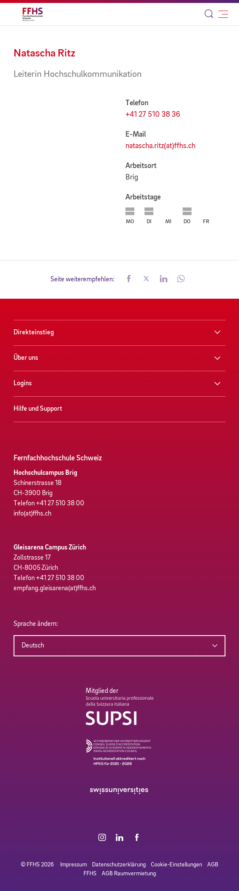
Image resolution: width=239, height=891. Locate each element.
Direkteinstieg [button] (34, 332)
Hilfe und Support (38, 409)
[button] (129, 280)
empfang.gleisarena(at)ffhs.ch (55, 588)
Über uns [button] (26, 358)
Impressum (73, 865)
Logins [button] (23, 383)
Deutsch (33, 645)
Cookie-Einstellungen (176, 865)
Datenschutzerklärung (119, 865)
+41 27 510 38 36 (152, 114)
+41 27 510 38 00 (60, 503)
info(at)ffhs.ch (32, 513)
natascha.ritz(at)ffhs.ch (160, 146)
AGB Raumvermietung (129, 874)
